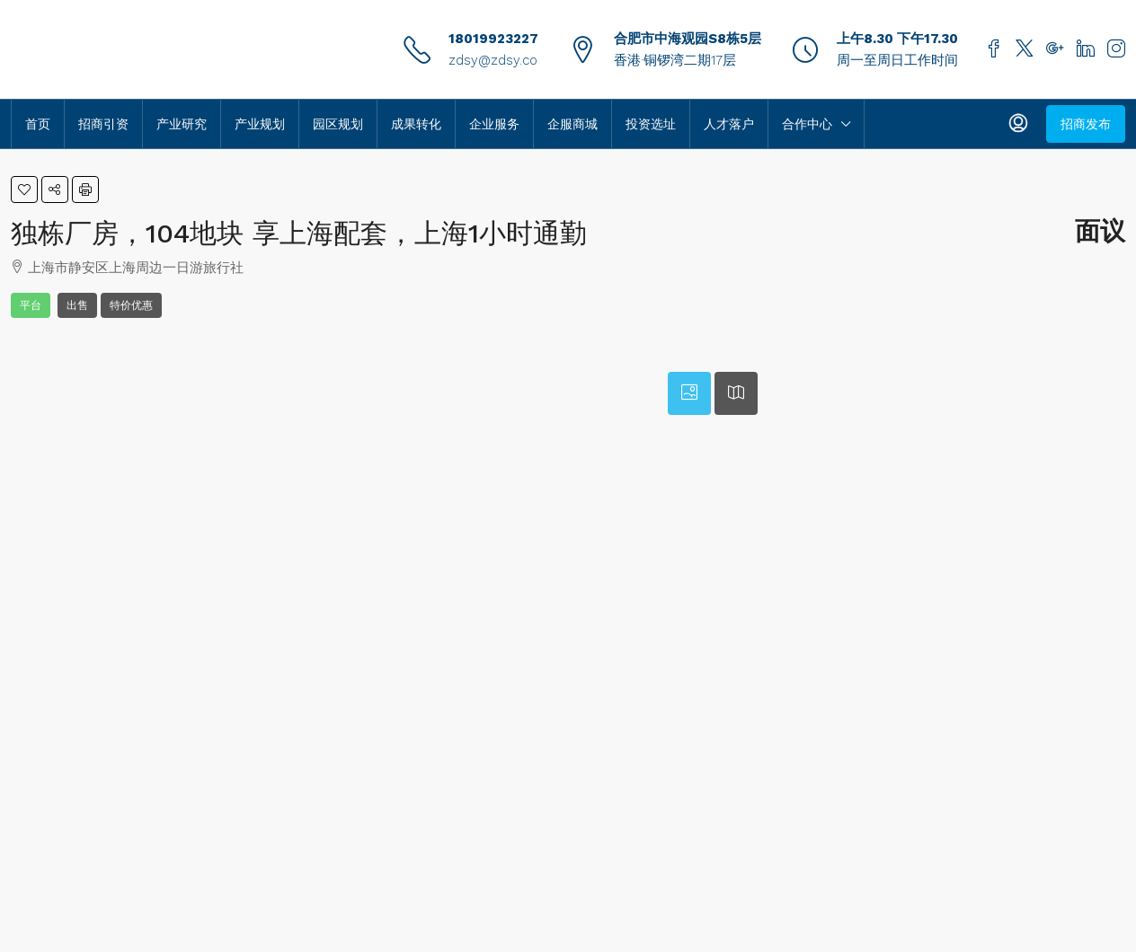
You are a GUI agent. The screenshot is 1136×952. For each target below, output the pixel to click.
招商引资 (103, 124)
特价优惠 (131, 305)
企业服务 (494, 124)
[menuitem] (1018, 124)
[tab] (689, 393)
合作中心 (807, 124)
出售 (77, 305)
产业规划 (260, 124)
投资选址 (651, 124)
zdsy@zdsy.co (492, 60)
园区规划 (338, 124)
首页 (37, 124)
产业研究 (181, 124)
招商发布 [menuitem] (1086, 124)
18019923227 (493, 39)
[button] (24, 189)
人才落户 (729, 124)
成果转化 (416, 124)
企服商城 (572, 124)
